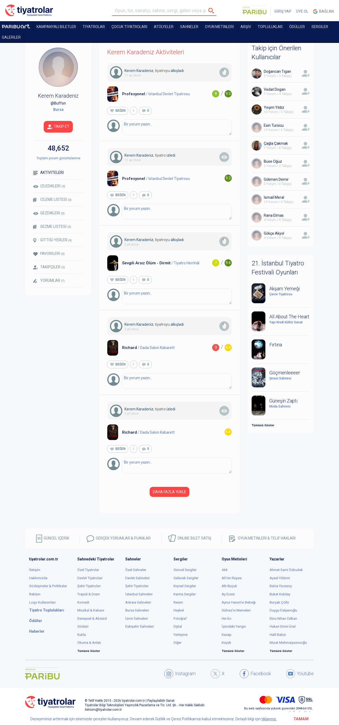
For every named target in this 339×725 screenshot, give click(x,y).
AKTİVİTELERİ (48, 172)
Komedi (83, 602)
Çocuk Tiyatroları (129, 27)
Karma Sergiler (184, 594)
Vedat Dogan (275, 89)
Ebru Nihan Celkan (283, 618)
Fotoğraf (180, 618)
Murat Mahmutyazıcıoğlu (288, 643)
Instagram (180, 673)
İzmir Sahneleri (136, 618)
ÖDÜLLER (297, 27)
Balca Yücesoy (281, 586)
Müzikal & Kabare (90, 610)
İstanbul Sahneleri (139, 594)
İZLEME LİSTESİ (52, 199)
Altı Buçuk (229, 586)
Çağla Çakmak (276, 143)
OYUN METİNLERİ (219, 27)
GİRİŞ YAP (282, 11)
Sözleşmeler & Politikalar (48, 586)
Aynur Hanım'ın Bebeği (239, 602)
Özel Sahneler (135, 570)
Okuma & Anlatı (89, 643)
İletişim (34, 570)
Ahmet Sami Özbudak (286, 570)
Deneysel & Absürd (92, 618)
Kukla (81, 635)
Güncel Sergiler (185, 570)
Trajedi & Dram (88, 594)
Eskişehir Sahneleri (139, 626)
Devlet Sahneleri (137, 578)
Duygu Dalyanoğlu (283, 610)
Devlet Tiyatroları (89, 578)
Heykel (178, 610)
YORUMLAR (49, 280)
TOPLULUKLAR (270, 27)
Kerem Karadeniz (138, 71)
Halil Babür (278, 635)
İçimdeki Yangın (234, 626)
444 (224, 570)
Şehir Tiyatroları (89, 586)
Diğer (177, 643)
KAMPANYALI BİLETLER (56, 27)
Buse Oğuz (273, 161)
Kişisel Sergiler (184, 586)
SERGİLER (319, 27)
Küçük (226, 643)
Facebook (255, 673)
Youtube (300, 673)
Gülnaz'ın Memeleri (236, 610)
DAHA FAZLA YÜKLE (169, 492)
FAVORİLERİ (49, 253)
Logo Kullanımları (42, 602)
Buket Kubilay (280, 594)
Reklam (35, 594)
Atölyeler (163, 27)
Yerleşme (180, 635)
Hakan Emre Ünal (283, 626)
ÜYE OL (302, 11)
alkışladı (177, 71)
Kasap (226, 635)
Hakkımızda (38, 578)
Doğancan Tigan (277, 71)
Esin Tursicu (274, 125)
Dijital (177, 626)
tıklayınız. (269, 719)
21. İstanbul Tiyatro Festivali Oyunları (278, 268)
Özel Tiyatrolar (88, 570)
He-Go (226, 618)
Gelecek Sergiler (185, 578)
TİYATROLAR (94, 27)
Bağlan (323, 11)
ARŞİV (245, 27)
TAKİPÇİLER (49, 267)
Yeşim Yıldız (274, 107)
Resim (178, 602)
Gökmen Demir (276, 179)
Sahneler (189, 27)
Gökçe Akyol (274, 233)
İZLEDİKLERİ (49, 186)
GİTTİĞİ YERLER (52, 240)
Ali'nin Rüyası (232, 578)
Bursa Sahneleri (137, 610)
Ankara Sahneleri (138, 602)
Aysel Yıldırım (280, 578)
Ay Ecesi (228, 594)
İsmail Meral (274, 197)
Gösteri (82, 626)
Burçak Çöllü (279, 602)
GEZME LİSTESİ (52, 226)
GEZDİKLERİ (49, 213)
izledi (171, 155)
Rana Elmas (274, 215)
